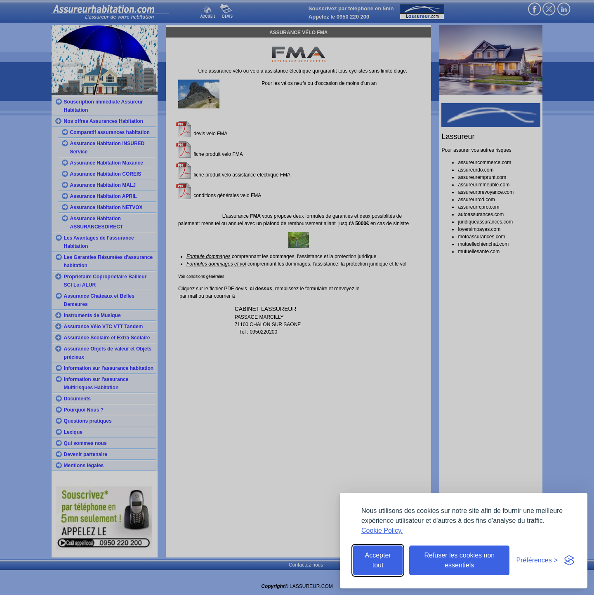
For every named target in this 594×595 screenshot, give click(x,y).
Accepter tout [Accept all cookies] (378, 560)
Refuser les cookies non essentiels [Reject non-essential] (459, 560)
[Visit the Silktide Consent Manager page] (569, 560)
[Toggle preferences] (537, 560)
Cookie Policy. (382, 530)
